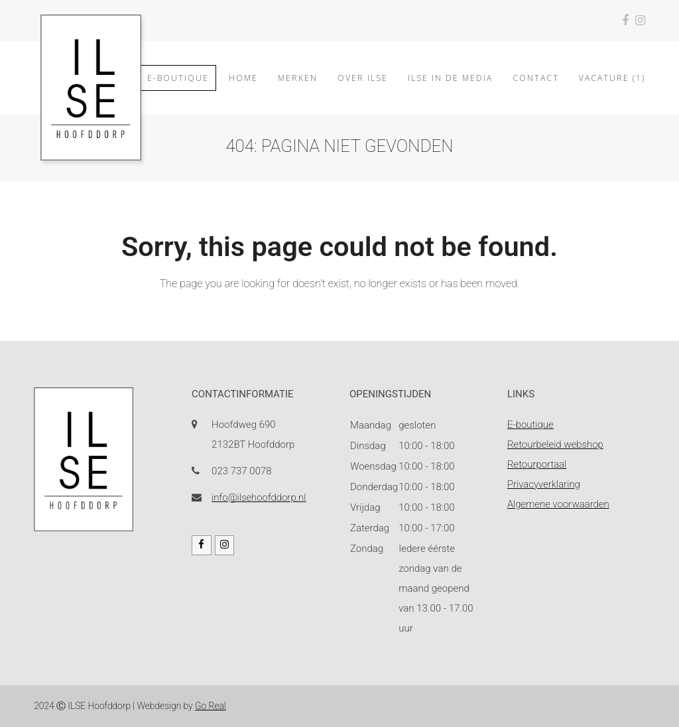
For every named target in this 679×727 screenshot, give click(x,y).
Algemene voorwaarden (558, 504)
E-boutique (530, 424)
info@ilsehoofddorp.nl (259, 497)
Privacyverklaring (543, 484)
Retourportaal (536, 464)
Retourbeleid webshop (555, 444)
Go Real (210, 705)
